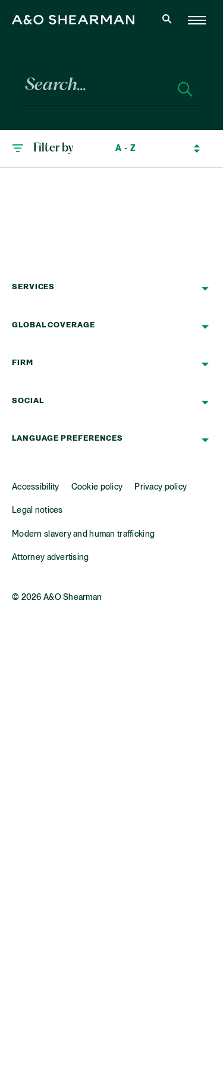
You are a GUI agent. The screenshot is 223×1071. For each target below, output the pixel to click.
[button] (43, 148)
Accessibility (35, 487)
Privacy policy (160, 487)
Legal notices (37, 510)
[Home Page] (197, 20)
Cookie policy (97, 487)
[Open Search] (168, 20)
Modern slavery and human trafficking (83, 534)
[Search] (185, 90)
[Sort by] (148, 148)
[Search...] (94, 90)
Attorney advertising (50, 557)
